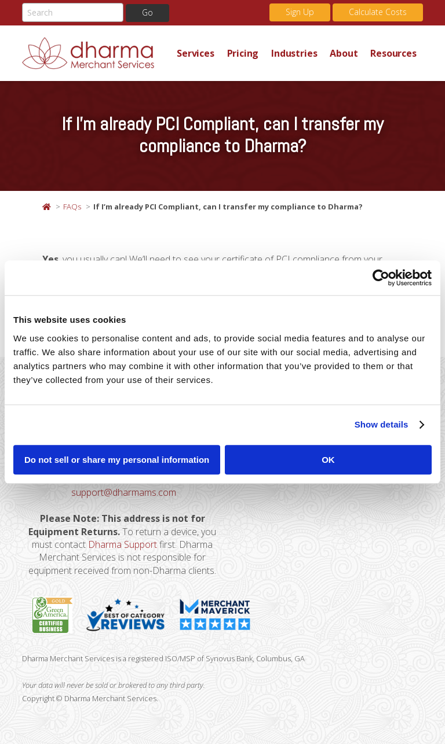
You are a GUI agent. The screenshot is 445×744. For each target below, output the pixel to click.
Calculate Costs (378, 11)
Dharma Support (122, 544)
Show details (381, 424)
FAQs (72, 206)
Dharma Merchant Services (96, 53)
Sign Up (300, 11)
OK (328, 460)
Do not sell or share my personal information (116, 460)
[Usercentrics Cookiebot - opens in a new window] (381, 277)
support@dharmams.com (123, 492)
